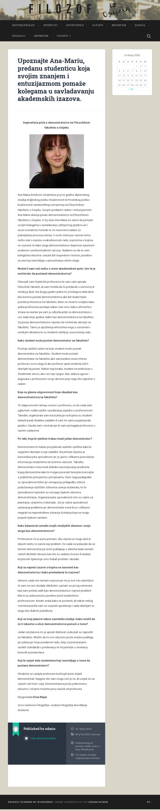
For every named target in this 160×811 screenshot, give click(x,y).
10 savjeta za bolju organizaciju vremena (87, 758)
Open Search (149, 37)
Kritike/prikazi (23, 27)
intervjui (95, 736)
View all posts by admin (43, 740)
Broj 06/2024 (82, 736)
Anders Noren (98, 803)
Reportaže (119, 27)
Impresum (41, 37)
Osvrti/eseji (75, 27)
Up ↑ (149, 803)
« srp (130, 90)
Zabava (140, 27)
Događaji (18, 37)
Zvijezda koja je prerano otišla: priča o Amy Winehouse (87, 748)
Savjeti (97, 27)
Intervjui (50, 27)
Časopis (62, 37)
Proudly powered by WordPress (30, 803)
